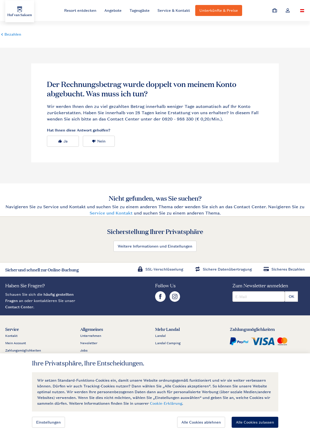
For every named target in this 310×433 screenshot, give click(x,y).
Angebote (113, 10)
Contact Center (19, 306)
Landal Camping (168, 343)
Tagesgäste (139, 10)
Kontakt (11, 336)
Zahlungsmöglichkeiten (23, 350)
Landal (160, 336)
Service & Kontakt (173, 10)
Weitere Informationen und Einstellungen (155, 246)
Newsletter (88, 343)
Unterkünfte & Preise (218, 10)
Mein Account (15, 343)
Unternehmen (90, 336)
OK (291, 296)
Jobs (84, 350)
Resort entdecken (80, 10)
